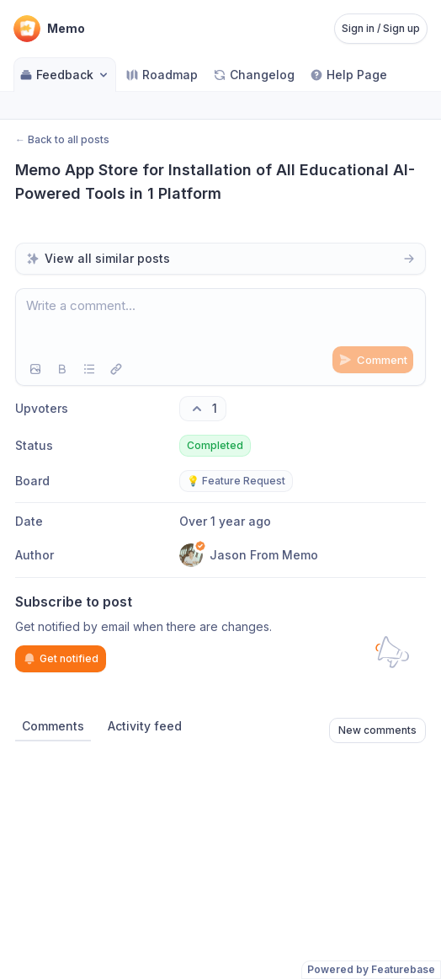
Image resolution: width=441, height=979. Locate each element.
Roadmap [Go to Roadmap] (161, 74)
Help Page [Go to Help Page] (348, 74)
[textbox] (220, 321)
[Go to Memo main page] (49, 28)
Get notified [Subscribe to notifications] (60, 659)
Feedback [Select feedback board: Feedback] (64, 74)
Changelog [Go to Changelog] (254, 74)
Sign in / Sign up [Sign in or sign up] (381, 28)
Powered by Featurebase (371, 969)
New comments (377, 730)
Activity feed (145, 726)
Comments (53, 726)
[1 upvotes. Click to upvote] (202, 408)
